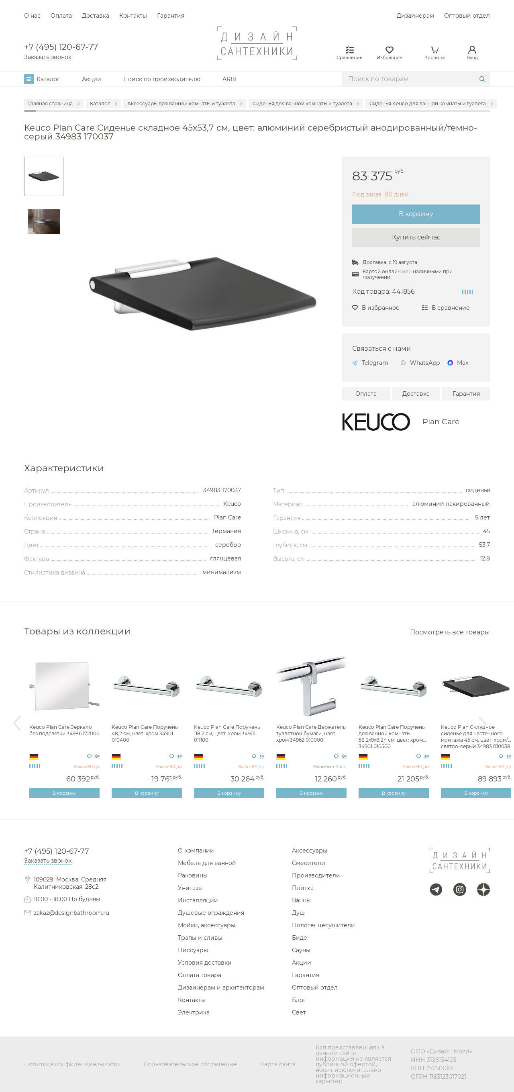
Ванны (301, 900)
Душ (298, 912)
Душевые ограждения (211, 912)
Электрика (194, 1012)
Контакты (133, 15)
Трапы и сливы (200, 937)
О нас (32, 15)
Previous (17, 723)
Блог (299, 1000)
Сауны (301, 950)
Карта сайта (278, 1064)
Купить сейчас (416, 237)
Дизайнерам (415, 15)
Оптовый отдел (467, 15)
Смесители (308, 863)
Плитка (303, 888)
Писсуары (193, 950)
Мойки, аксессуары (206, 925)
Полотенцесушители (323, 925)
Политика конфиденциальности (72, 1064)
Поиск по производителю (161, 79)
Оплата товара (199, 975)
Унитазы (190, 888)
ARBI (229, 79)
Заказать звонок (47, 57)
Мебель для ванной (207, 863)
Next (482, 723)
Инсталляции (198, 900)
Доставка (95, 15)
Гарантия (170, 15)
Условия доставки (205, 962)
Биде (299, 937)
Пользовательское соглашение (190, 1064)
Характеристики (64, 467)
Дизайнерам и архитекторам (221, 987)
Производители (316, 875)
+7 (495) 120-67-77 (61, 47)
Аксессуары (309, 850)
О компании (196, 850)
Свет (299, 1012)
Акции (91, 79)
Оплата (61, 15)
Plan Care (441, 421)
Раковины (193, 875)
